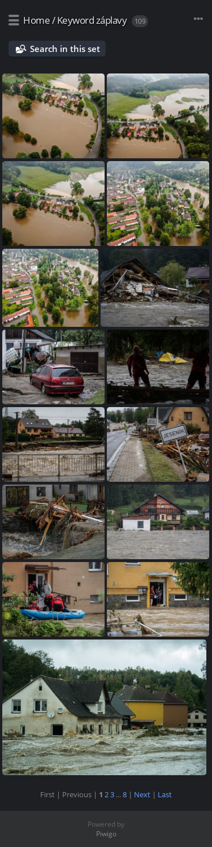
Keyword (75, 20)
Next (142, 794)
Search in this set (65, 48)
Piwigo (106, 834)
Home (36, 20)
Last (165, 794)
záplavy (111, 20)
